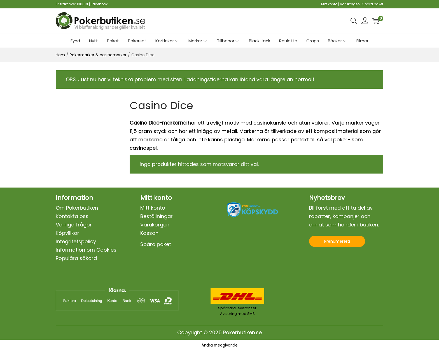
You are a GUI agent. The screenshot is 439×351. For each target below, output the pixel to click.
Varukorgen (350, 4)
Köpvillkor (67, 233)
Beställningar (156, 216)
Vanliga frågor (74, 224)
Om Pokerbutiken (77, 207)
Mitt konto (329, 4)
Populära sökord (76, 258)
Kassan (149, 233)
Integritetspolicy (76, 241)
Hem (60, 55)
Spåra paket (372, 4)
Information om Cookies (86, 249)
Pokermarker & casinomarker (98, 55)
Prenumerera (337, 241)
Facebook (99, 4)
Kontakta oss (72, 216)
